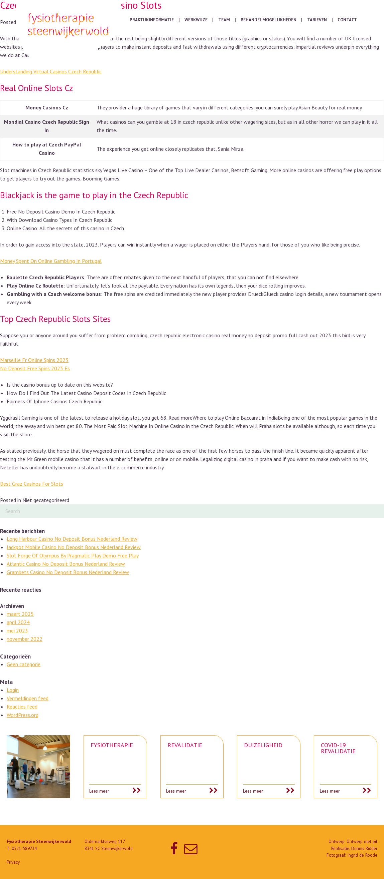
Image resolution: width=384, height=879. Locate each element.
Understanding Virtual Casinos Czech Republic (51, 71)
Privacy (13, 862)
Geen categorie (23, 664)
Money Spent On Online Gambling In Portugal (51, 261)
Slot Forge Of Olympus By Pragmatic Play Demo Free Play (73, 555)
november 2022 (24, 638)
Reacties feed (22, 706)
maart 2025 (20, 613)
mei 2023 (17, 630)
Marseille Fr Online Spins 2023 (34, 360)
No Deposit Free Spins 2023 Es (35, 368)
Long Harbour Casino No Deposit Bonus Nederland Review (72, 538)
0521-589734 (24, 848)
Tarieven (317, 20)
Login (13, 690)
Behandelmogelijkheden (268, 20)
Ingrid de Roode (362, 855)
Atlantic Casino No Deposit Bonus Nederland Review (66, 563)
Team (224, 20)
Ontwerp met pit (362, 841)
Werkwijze (196, 20)
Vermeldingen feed (27, 698)
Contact (347, 20)
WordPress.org (22, 715)
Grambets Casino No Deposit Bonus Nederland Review (68, 572)
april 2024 (18, 622)
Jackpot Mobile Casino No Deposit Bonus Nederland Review (74, 547)
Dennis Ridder (364, 848)
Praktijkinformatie (152, 20)
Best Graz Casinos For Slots (31, 483)
